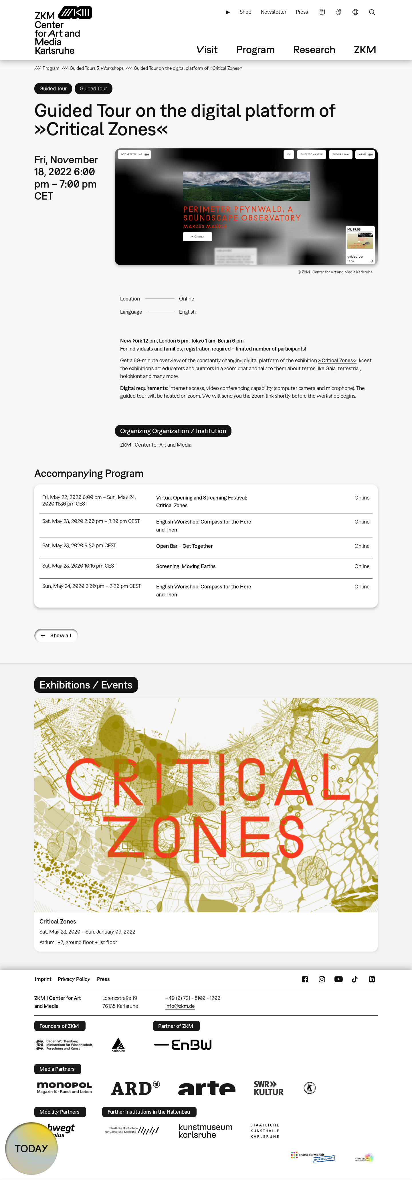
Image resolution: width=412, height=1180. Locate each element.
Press (302, 12)
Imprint (43, 979)
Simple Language (322, 12)
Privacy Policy (74, 979)
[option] (206, 825)
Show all (61, 635)
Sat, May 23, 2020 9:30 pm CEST (79, 545)
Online (186, 299)
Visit (207, 49)
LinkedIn (372, 979)
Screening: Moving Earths (186, 566)
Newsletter (273, 12)
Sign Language (338, 12)
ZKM (365, 49)
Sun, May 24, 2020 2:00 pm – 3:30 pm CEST (91, 586)
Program (255, 49)
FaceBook (305, 979)
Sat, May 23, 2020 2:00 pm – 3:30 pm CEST (91, 521)
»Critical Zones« (337, 360)
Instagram (322, 979)
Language (355, 12)
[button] (246, 206)
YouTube (338, 979)
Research (314, 49)
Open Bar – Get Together (184, 546)
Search (372, 12)
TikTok (355, 979)
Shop (245, 12)
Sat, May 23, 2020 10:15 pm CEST (79, 566)
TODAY (31, 1148)
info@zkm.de (180, 1006)
